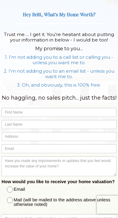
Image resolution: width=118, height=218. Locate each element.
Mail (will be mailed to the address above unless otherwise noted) (59, 201)
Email (16, 190)
